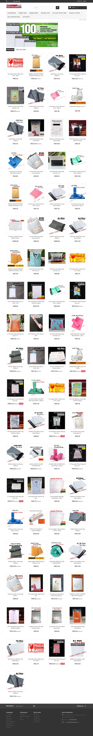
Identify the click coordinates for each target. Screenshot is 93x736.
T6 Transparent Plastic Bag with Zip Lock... (57, 432)
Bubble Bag (22, 13)
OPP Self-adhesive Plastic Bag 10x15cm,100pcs (77, 139)
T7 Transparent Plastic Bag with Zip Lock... (77, 302)
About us (22, 719)
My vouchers (36, 721)
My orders (36, 714)
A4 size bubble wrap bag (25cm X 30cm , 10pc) (57, 529)
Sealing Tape (45, 13)
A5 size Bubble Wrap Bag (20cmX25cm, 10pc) (56, 497)
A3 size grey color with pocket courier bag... (57, 627)
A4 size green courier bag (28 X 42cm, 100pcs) (57, 302)
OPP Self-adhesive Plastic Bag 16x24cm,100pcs (77, 399)
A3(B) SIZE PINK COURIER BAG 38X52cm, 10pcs (77, 334)
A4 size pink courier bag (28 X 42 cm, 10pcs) (57, 107)
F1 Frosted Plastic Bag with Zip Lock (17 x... (15, 334)
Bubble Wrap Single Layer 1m (77, 106)
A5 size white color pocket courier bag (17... (77, 432)
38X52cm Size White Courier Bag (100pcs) (77, 562)
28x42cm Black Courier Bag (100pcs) (15, 692)
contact (80, 19)
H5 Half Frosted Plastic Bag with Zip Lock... (57, 334)
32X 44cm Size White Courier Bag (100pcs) (15, 659)
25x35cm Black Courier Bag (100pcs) (77, 529)
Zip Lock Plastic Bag (59, 13)
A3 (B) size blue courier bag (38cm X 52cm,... (15, 529)
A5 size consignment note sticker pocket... (57, 367)
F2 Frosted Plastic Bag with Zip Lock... (36, 594)
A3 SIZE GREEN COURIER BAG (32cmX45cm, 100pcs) (36, 399)
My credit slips (37, 716)
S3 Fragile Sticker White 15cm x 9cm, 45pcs (15, 74)
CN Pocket (26, 17)
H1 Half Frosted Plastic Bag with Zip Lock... (57, 172)
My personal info (37, 720)
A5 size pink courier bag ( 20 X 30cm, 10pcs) (36, 204)
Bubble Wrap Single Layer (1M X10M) (77, 367)
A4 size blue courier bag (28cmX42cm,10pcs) (15, 172)
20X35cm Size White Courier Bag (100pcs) (36, 432)
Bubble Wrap (33, 13)
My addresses (37, 718)
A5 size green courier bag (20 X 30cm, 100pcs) (77, 172)
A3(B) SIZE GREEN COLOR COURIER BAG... (56, 562)
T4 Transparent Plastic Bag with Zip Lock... (15, 497)
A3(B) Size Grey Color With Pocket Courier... (36, 627)
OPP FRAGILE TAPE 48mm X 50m (36, 334)
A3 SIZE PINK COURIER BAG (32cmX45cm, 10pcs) (57, 464)
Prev (54, 44)
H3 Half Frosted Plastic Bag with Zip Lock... (36, 269)
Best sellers (22, 714)
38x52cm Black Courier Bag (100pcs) (15, 464)
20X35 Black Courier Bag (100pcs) (15, 139)
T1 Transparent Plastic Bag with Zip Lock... (77, 74)
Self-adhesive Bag (14, 17)
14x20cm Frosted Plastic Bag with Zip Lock (15, 107)
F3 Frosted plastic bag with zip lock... (36, 497)
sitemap (84, 19)
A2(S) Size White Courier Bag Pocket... (15, 594)
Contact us (79, 1)
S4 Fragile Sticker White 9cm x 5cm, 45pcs (36, 659)
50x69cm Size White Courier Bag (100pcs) (77, 497)
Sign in (84, 1)
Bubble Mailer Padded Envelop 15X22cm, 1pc (36, 562)
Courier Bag (12, 13)
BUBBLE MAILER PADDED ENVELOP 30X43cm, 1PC (36, 74)
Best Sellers (21, 49)
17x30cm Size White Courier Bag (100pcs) (56, 204)
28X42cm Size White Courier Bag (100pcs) (56, 139)
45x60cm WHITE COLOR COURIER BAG (36, 464)
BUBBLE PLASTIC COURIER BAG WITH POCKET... (77, 594)
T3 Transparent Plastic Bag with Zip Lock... (15, 399)
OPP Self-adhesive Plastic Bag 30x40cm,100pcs (15, 627)
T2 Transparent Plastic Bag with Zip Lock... (77, 464)
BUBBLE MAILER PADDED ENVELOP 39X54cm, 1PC (15, 204)
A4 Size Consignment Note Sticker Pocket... (15, 237)
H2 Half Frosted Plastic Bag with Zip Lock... (57, 269)
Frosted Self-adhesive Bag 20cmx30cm (77, 627)
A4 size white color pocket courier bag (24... (36, 237)
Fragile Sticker (74, 13)
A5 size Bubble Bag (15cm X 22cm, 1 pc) (15, 302)
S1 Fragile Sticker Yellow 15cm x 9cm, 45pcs (57, 399)
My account (37, 712)
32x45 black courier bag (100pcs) (57, 74)
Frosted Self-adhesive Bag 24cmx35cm (36, 139)
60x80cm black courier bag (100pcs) (57, 237)
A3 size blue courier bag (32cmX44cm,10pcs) (77, 204)
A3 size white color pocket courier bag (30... (36, 172)
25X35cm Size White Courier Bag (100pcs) (77, 237)
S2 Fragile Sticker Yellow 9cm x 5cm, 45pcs (77, 269)
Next (57, 44)
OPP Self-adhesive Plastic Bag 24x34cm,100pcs (36, 302)
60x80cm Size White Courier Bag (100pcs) (77, 659)
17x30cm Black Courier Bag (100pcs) (36, 107)
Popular (10, 50)
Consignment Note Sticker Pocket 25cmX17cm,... (57, 594)
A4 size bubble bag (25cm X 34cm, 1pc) (36, 367)
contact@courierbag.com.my (72, 722)
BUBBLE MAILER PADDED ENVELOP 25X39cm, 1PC (15, 269)
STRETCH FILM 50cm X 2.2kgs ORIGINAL (36, 529)
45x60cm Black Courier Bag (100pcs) (15, 562)
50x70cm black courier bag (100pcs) (15, 367)
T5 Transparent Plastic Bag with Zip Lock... (57, 659)
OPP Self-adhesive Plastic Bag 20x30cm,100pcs (15, 432)
